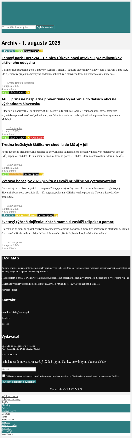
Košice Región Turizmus (18, 82)
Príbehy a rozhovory (26, 215)
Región (18, 51)
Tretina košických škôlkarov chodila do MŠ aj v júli (45, 144)
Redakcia (6, 318)
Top (41, 51)
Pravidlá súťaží (9, 289)
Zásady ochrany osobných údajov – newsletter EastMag (95, 376)
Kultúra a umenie (10, 396)
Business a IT (8, 419)
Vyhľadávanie (45, 27)
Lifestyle (6, 413)
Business (6, 422)
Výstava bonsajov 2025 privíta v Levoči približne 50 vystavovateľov (59, 181)
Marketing (6, 428)
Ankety (5, 408)
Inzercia (5, 324)
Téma (4, 416)
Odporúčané (8, 51)
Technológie (7, 431)
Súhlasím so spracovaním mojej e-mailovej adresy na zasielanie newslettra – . (61, 376)
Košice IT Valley (9, 425)
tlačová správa (12, 128)
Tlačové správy (31, 51)
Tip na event (16, 174)
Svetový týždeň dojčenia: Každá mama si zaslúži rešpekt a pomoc (58, 221)
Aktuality (6, 405)
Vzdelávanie (37, 137)
